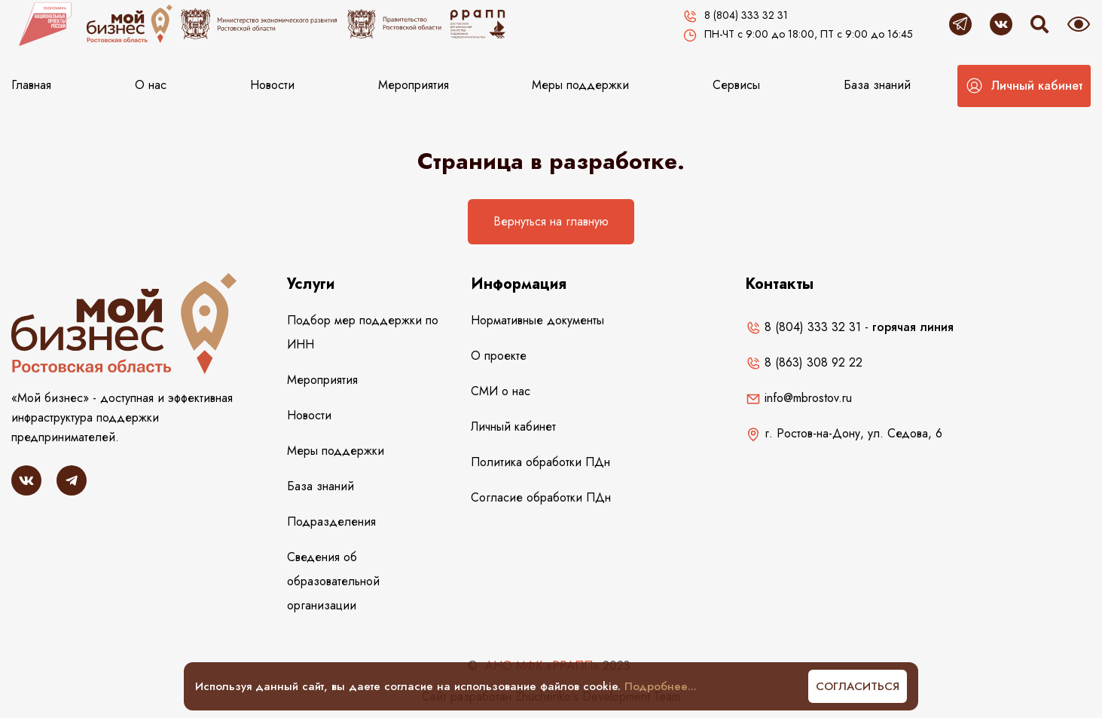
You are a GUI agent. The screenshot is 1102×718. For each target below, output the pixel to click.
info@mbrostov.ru (799, 398)
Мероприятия (413, 85)
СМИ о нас (500, 391)
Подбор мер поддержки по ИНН (362, 332)
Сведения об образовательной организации (333, 581)
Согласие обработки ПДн (541, 497)
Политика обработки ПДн (540, 462)
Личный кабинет (513, 426)
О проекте (499, 355)
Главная (31, 85)
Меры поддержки (580, 85)
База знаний (877, 85)
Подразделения (331, 521)
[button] (1024, 86)
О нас (150, 85)
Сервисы (736, 85)
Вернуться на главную (551, 221)
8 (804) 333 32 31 (803, 327)
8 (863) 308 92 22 (804, 362)
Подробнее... (660, 686)
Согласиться (857, 686)
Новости (272, 85)
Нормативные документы (537, 320)
